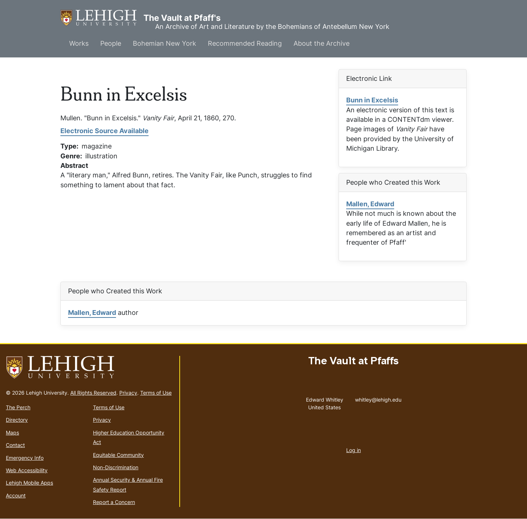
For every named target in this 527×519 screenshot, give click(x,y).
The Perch (18, 407)
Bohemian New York (164, 43)
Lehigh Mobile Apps (29, 482)
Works (79, 43)
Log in (353, 450)
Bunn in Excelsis (372, 100)
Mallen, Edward (370, 203)
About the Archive (322, 43)
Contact (15, 444)
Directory (17, 419)
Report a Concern (114, 502)
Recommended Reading (245, 43)
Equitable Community (118, 454)
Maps (12, 432)
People (110, 43)
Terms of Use (156, 392)
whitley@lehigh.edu (378, 398)
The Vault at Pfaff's (101, 18)
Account (16, 495)
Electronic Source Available (104, 130)
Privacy (128, 392)
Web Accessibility (27, 470)
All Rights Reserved (93, 392)
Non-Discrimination (115, 467)
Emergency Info (25, 457)
